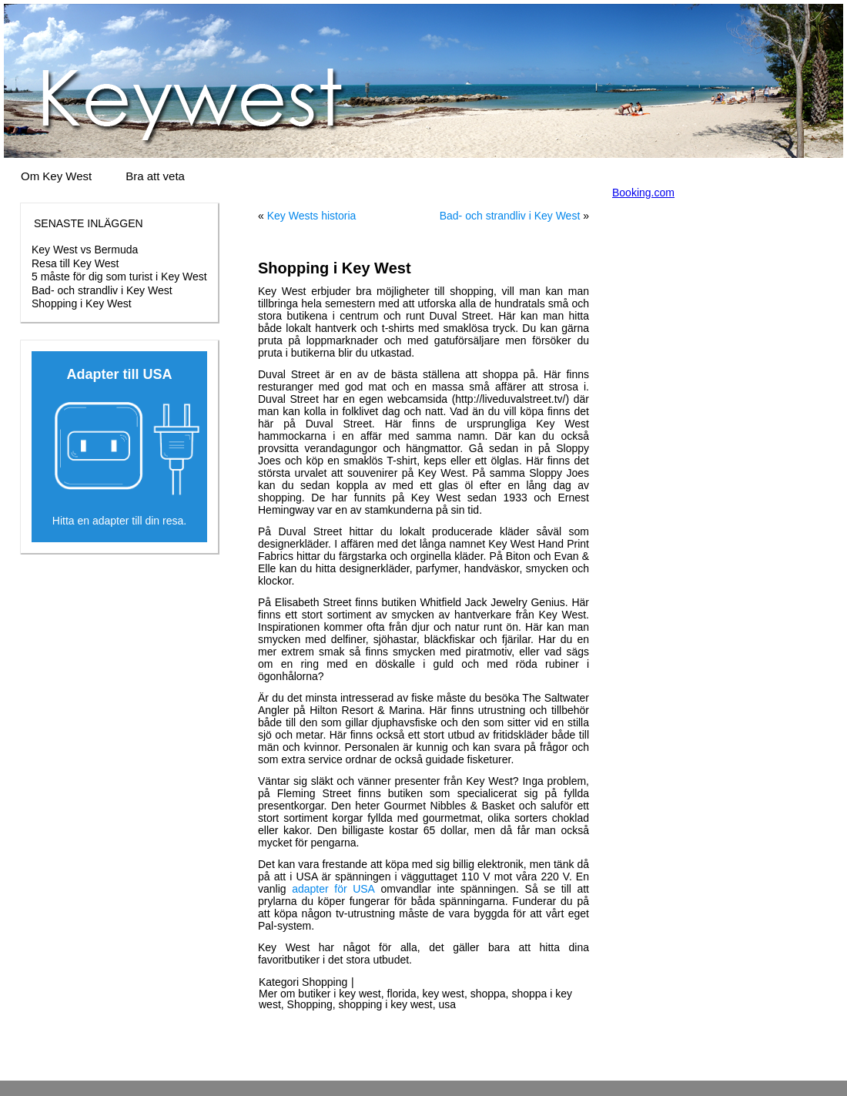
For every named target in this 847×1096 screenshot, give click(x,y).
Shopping (324, 982)
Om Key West (56, 176)
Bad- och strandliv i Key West (102, 290)
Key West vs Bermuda (85, 249)
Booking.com (643, 192)
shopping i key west (386, 1004)
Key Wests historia (312, 215)
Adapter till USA (119, 374)
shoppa (488, 993)
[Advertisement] (119, 666)
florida (402, 993)
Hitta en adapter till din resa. (119, 520)
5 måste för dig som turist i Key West (119, 276)
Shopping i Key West (82, 303)
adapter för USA (333, 889)
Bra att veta (155, 176)
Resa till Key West (75, 263)
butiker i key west (339, 993)
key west (443, 993)
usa (448, 1004)
